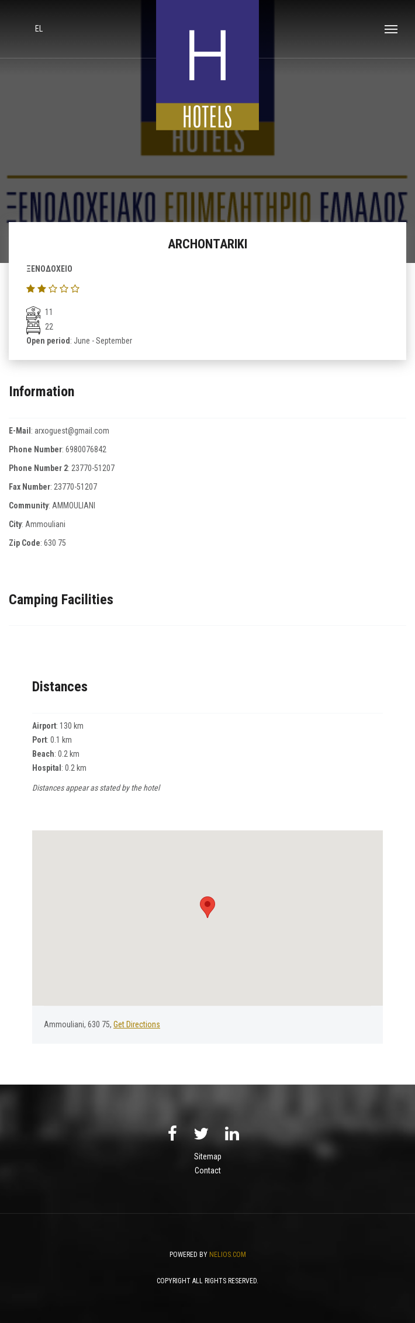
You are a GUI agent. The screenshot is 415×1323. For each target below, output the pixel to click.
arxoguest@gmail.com (71, 430)
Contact (208, 1170)
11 (39, 312)
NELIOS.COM (227, 1255)
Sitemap (208, 1156)
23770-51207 (93, 468)
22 (39, 326)
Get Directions (136, 1024)
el (39, 28)
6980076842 (85, 449)
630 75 (55, 543)
